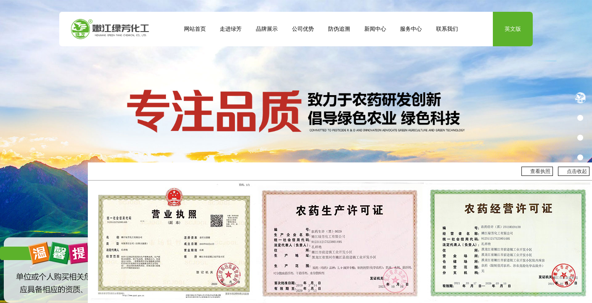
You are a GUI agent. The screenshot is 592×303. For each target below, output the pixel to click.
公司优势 (303, 29)
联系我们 (447, 29)
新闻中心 (375, 29)
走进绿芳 (231, 29)
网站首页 (195, 29)
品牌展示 (267, 29)
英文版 (513, 29)
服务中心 (411, 29)
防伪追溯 (339, 29)
